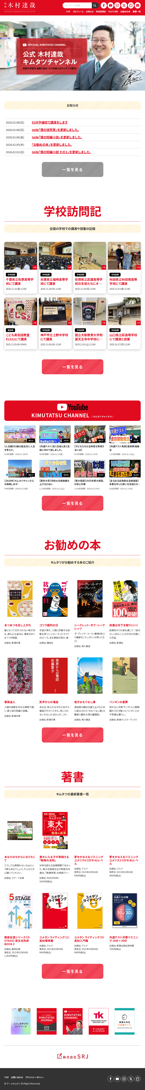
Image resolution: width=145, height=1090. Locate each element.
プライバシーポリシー (34, 1077)
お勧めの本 (125, 11)
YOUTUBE (113, 11)
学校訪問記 (101, 11)
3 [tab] (77, 88)
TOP (68, 11)
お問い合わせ (17, 1077)
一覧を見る (72, 169)
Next (140, 56)
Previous (5, 56)
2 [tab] (72, 88)
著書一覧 (137, 11)
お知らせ (89, 11)
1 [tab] (68, 88)
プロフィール (78, 11)
